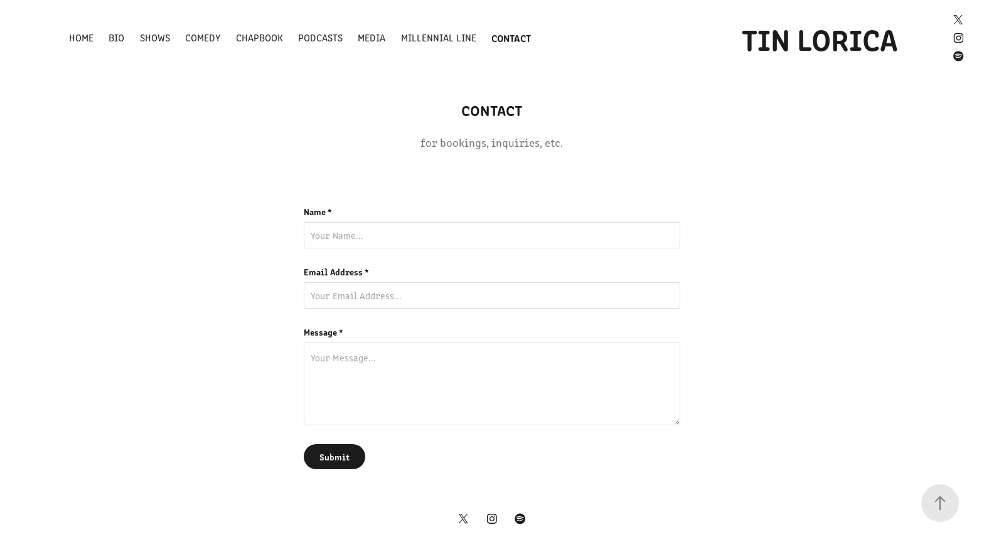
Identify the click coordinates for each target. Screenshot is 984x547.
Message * (323, 331)
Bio (116, 37)
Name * (318, 211)
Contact (511, 38)
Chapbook (259, 37)
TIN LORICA (820, 37)
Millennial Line (438, 37)
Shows (155, 37)
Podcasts (320, 37)
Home (81, 37)
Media (371, 37)
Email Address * (336, 271)
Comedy (202, 37)
